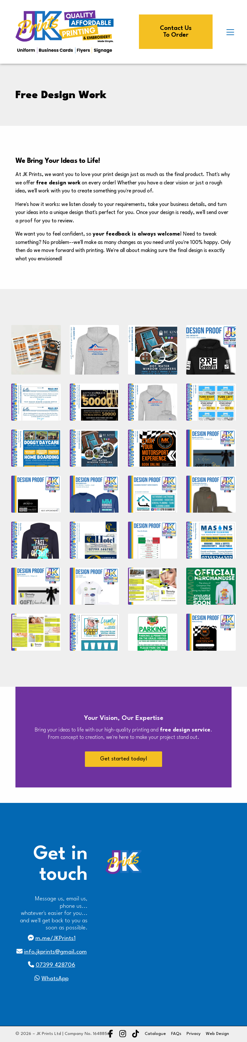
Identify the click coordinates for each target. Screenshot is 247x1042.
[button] (230, 32)
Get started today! (123, 759)
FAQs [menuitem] (176, 1034)
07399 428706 (55, 965)
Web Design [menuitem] (217, 1034)
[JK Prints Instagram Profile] (122, 1034)
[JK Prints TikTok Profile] (135, 1034)
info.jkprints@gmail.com (55, 952)
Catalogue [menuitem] (155, 1034)
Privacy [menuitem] (194, 1034)
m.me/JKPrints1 (55, 938)
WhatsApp (55, 979)
